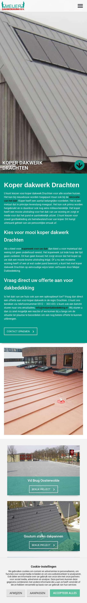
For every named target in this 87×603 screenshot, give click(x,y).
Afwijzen (16, 593)
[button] (80, 5)
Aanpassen (37, 593)
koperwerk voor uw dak (35, 251)
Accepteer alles (65, 593)
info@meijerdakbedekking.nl (52, 310)
